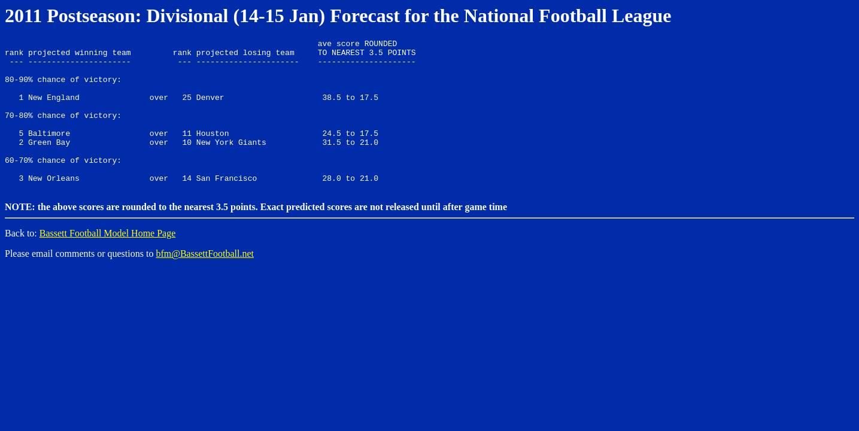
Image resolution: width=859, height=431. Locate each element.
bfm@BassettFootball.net (205, 282)
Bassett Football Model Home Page (108, 262)
